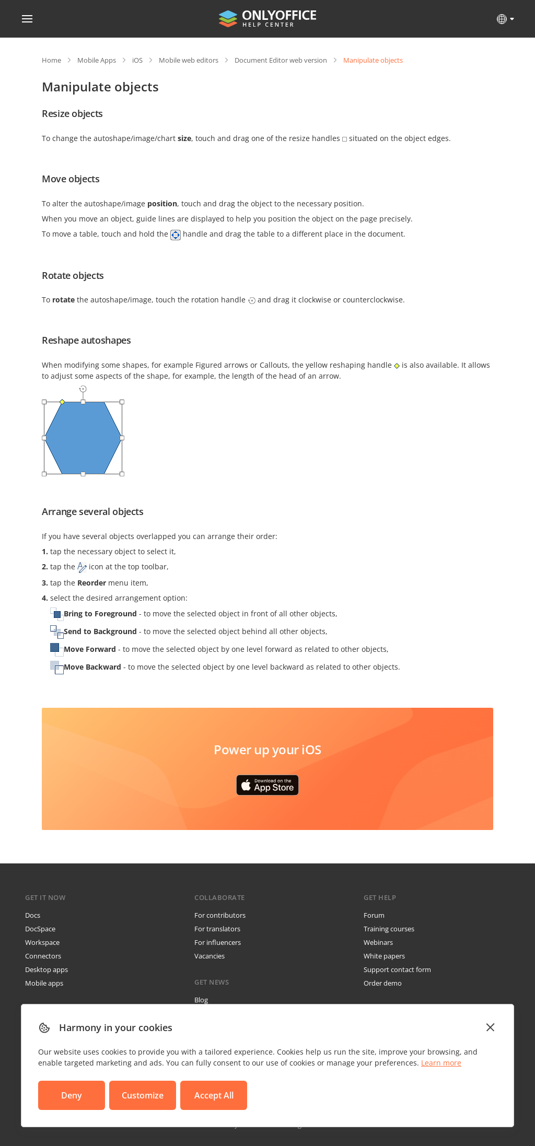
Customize (143, 1095)
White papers (384, 956)
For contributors (220, 915)
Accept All (214, 1095)
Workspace (42, 942)
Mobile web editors (188, 60)
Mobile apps (44, 983)
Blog (201, 999)
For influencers (217, 942)
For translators (217, 928)
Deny (71, 1095)
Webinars (378, 942)
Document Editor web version (281, 60)
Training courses (389, 928)
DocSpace (40, 928)
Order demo (383, 983)
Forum (374, 915)
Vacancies (209, 956)
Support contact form (397, 969)
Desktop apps (46, 969)
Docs (32, 915)
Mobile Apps (96, 60)
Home (51, 60)
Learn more (441, 1063)
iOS (137, 60)
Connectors (43, 956)
